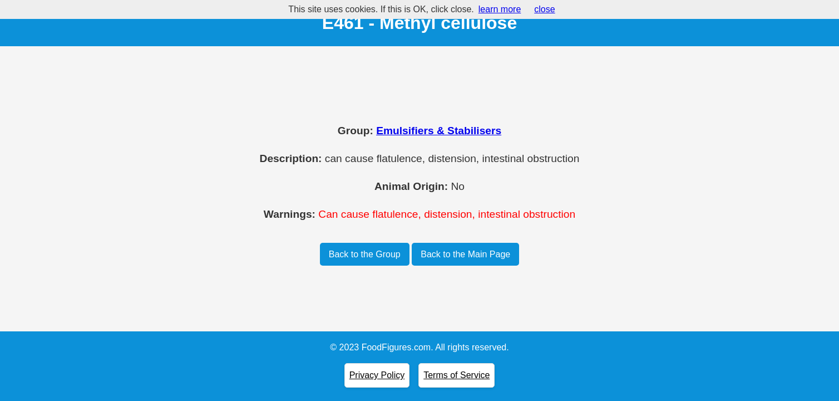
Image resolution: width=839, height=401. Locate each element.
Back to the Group (365, 254)
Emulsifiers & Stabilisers (438, 130)
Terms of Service (456, 375)
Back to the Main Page (465, 254)
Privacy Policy (377, 375)
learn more (499, 9)
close (544, 9)
